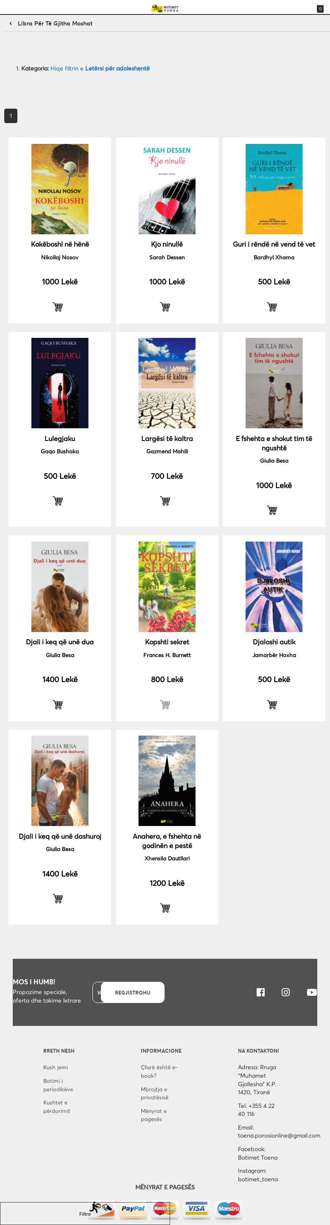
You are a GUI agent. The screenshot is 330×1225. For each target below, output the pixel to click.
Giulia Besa (274, 460)
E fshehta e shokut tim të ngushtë (274, 443)
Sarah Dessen (167, 257)
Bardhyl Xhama (274, 257)
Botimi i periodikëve (58, 1085)
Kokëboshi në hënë (60, 243)
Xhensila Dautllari (167, 858)
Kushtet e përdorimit (56, 1107)
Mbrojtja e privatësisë (154, 1093)
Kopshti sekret (167, 641)
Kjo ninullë (167, 243)
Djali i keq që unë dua (60, 641)
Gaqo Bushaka (60, 451)
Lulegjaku (60, 438)
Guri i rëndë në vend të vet (274, 243)
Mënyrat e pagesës (154, 1115)
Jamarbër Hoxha (274, 655)
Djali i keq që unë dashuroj (60, 836)
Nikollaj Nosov (59, 257)
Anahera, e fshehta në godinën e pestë (167, 841)
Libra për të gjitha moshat (55, 23)
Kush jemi (55, 1067)
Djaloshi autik (274, 641)
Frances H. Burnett (167, 655)
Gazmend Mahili (167, 451)
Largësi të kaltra (167, 438)
